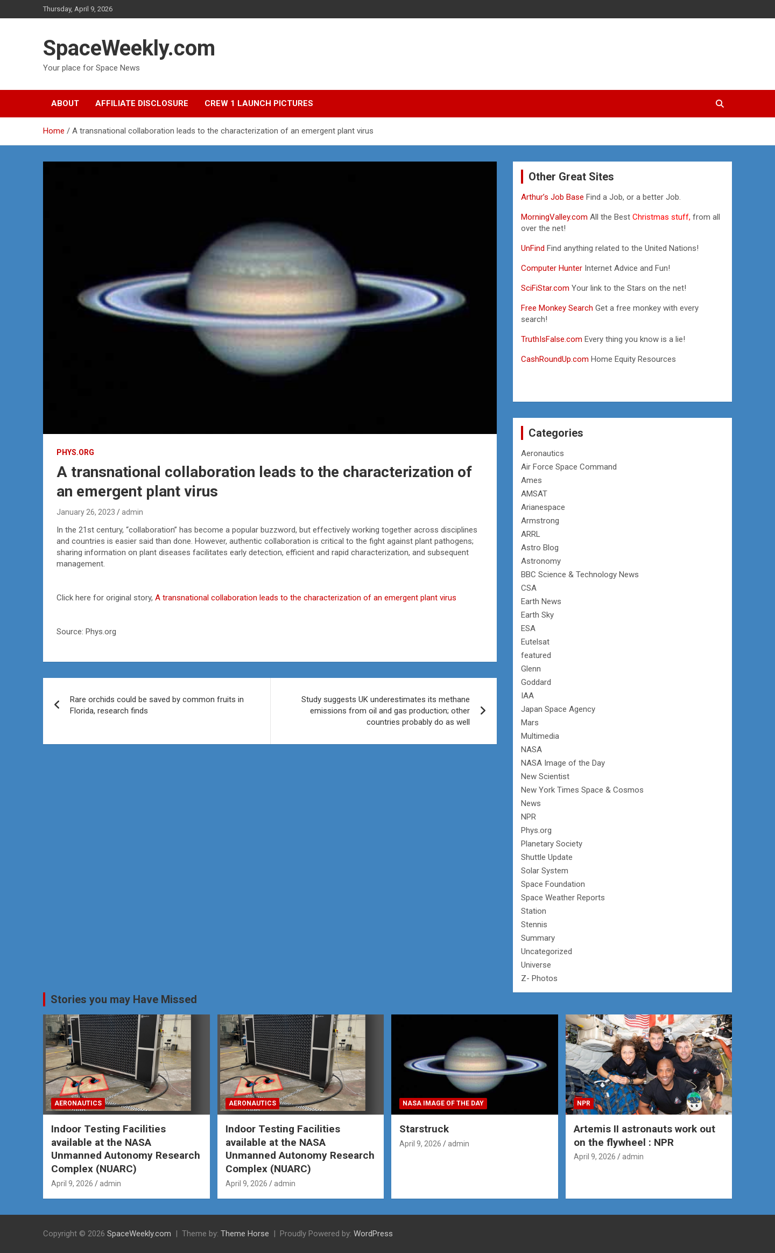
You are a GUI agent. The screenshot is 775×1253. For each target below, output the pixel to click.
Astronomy (541, 561)
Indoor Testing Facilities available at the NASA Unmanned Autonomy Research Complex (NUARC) (125, 1149)
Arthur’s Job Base (553, 197)
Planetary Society (551, 844)
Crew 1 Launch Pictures (259, 103)
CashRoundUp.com (555, 359)
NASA (531, 749)
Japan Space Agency (558, 709)
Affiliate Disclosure (141, 103)
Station (533, 911)
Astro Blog (540, 547)
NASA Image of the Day (563, 763)
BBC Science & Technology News (580, 574)
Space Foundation (553, 884)
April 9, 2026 (72, 1183)
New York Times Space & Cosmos (582, 790)
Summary (538, 938)
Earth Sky (537, 615)
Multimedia (540, 736)
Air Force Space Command (569, 467)
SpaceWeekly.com (129, 48)
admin (132, 512)
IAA (527, 696)
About (65, 103)
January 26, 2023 (86, 512)
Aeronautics (542, 453)
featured (536, 655)
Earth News (541, 601)
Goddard (536, 682)
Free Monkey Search (557, 308)
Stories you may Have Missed (124, 999)
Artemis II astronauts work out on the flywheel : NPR (644, 1136)
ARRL (530, 534)
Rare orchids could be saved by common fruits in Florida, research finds (157, 705)
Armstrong (540, 521)
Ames (531, 480)
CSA (529, 588)
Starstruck (424, 1129)
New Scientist (545, 776)
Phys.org (75, 452)
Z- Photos (539, 978)
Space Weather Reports (563, 897)
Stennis (534, 924)
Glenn (531, 669)
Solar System (544, 871)
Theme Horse (245, 1233)
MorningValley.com (554, 217)
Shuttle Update (547, 857)
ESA (528, 628)
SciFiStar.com (545, 288)
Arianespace (543, 507)
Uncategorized (546, 951)
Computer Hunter (551, 268)
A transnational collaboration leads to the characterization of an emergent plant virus (305, 598)
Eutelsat (535, 642)
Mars (530, 722)
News (531, 803)
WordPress (373, 1233)
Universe (536, 965)
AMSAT (534, 494)
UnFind (534, 248)
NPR (528, 817)
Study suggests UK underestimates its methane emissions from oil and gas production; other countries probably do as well (385, 711)
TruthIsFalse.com (551, 339)
